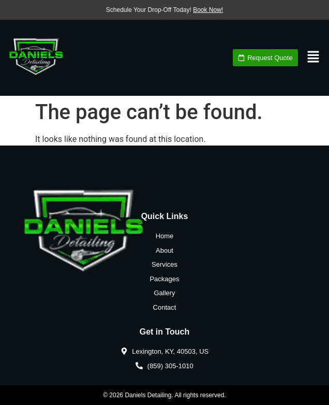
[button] (313, 57)
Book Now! (208, 9)
